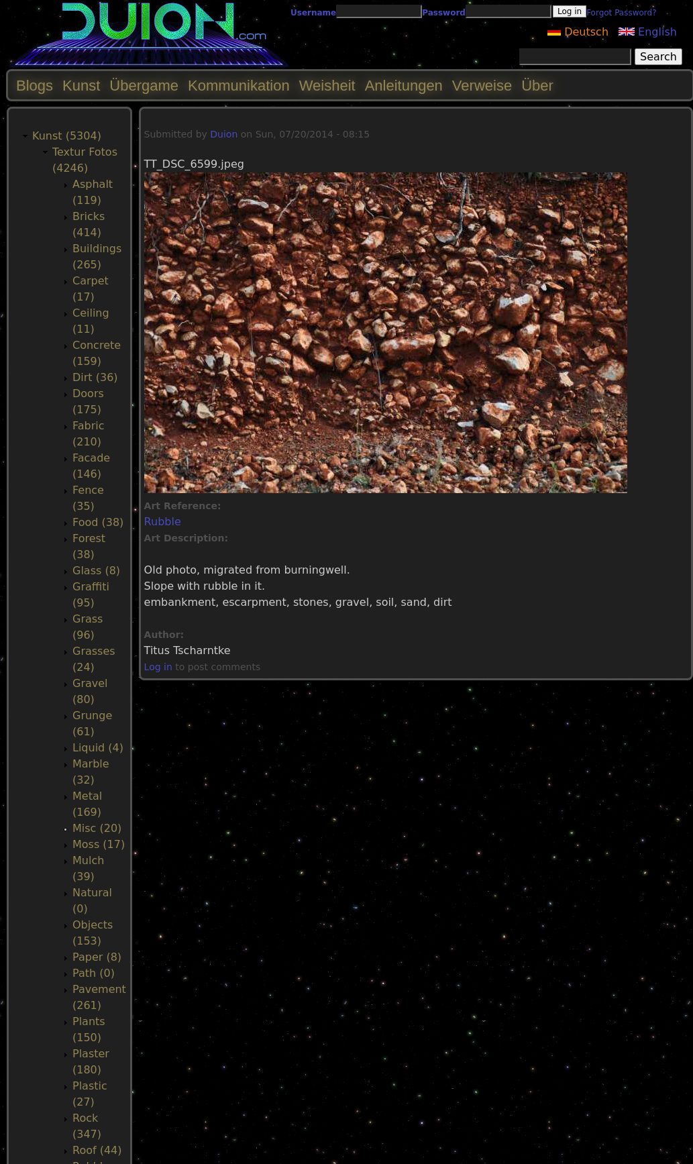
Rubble (162, 521)
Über (537, 85)
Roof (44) (97, 1150)
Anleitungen (404, 85)
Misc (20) (96, 828)
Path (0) (93, 973)
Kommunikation (239, 85)
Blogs (34, 85)
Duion (223, 134)
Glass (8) (96, 570)
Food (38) (97, 522)
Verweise (482, 85)
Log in (158, 667)
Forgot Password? (621, 12)
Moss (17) (98, 844)
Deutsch (577, 31)
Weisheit (327, 85)
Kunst (81, 85)
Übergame (143, 85)
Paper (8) (96, 957)
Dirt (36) (95, 377)
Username (313, 12)
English (648, 31)
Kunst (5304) (66, 135)
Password (444, 12)
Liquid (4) (97, 747)
